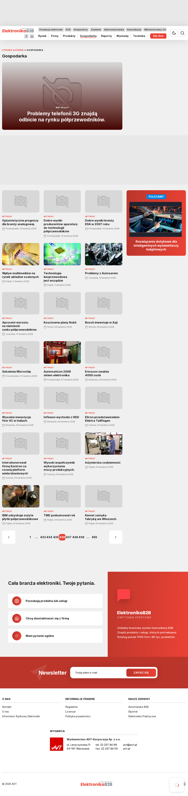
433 (43, 537)
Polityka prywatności (77, 716)
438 (75, 537)
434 (49, 537)
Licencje (70, 711)
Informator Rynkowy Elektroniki (21, 716)
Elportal (132, 711)
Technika (139, 36)
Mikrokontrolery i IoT (155, 29)
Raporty (106, 36)
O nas (5, 711)
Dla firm (158, 36)
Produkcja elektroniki (50, 29)
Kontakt (7, 706)
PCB (68, 29)
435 (56, 537)
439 (81, 537)
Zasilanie (96, 29)
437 (68, 537)
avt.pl (126, 748)
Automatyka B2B (138, 706)
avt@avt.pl (130, 744)
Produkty (69, 36)
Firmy (54, 36)
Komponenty (81, 29)
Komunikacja (134, 29)
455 (94, 537)
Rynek (42, 36)
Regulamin (71, 706)
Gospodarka (88, 36)
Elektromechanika (114, 29)
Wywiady (122, 36)
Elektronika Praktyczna (142, 716)
